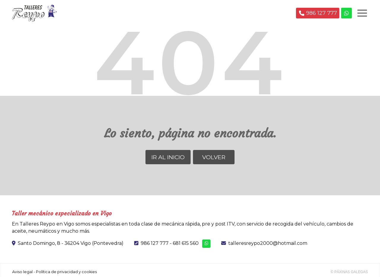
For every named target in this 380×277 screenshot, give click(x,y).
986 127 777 (155, 243)
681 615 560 (186, 243)
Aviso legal (22, 272)
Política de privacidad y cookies (66, 272)
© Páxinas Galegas (349, 272)
